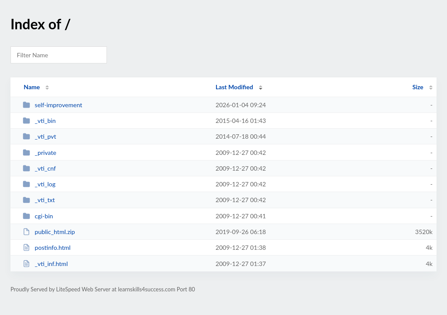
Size (418, 87)
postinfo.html (47, 247)
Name (32, 87)
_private (39, 152)
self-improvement (52, 104)
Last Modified (234, 87)
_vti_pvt (39, 136)
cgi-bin (38, 216)
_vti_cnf (39, 168)
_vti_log (39, 184)
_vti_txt (39, 199)
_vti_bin (39, 120)
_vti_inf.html (45, 263)
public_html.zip (49, 231)
